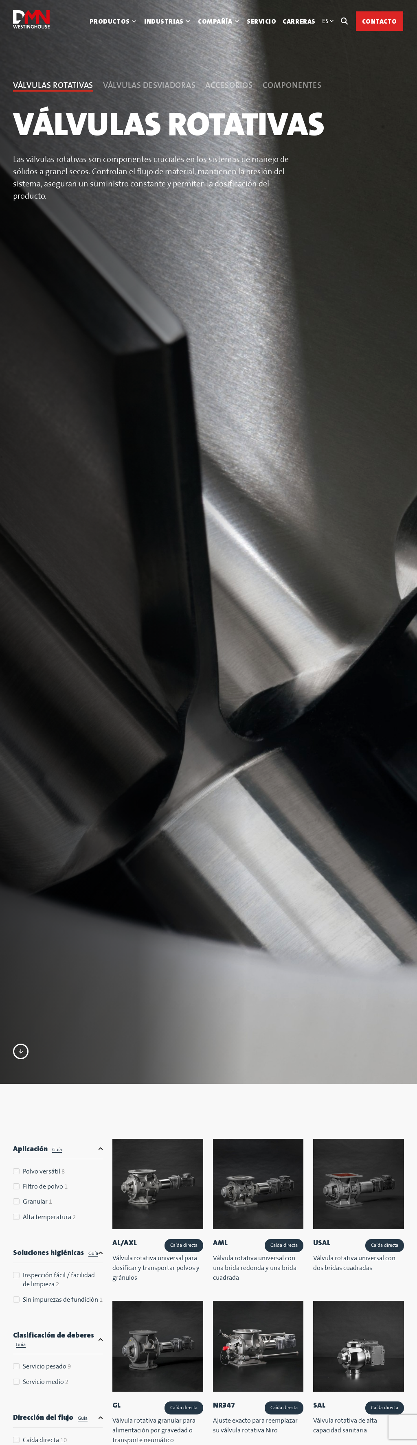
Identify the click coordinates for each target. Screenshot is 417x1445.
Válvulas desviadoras (149, 86)
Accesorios (228, 86)
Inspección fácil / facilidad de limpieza (59, 1280)
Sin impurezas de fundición (63, 1300)
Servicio (261, 21)
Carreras (299, 21)
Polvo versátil (44, 1172)
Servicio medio (45, 1382)
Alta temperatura (49, 1217)
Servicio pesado (47, 1367)
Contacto (379, 21)
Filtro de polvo (45, 1187)
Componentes (292, 86)
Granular (37, 1202)
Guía (57, 1150)
